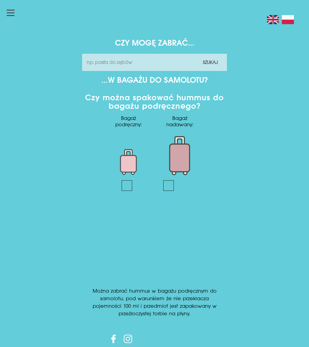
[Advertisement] (154, 242)
